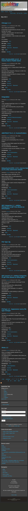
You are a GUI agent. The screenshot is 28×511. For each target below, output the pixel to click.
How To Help (12, 13)
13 (8, 380)
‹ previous (7, 379)
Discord (5, 392)
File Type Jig (6, 242)
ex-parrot (7, 25)
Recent (10, 11)
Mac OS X (9, 47)
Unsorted (9, 45)
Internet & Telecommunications (14, 117)
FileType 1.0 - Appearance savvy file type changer (14, 309)
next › (15, 380)
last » (19, 380)
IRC (5, 389)
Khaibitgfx (4, 450)
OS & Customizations (12, 152)
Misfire (5, 394)
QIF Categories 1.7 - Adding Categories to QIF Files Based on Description (13, 207)
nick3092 (4, 463)
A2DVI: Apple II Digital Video (9, 433)
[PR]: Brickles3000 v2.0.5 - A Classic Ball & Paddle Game (11, 60)
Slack (5, 395)
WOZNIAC (4, 455)
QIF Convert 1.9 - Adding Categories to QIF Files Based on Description (14, 276)
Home (2, 11)
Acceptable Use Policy (7, 475)
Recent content (6, 404)
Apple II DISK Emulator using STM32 (10, 431)
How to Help (14, 494)
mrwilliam (4, 447)
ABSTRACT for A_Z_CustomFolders (14, 133)
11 (23, 379)
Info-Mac (9, 51)
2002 (6, 49)
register (18, 91)
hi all (4, 434)
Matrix (5, 391)
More (25, 440)
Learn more (3, 398)
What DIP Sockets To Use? (8, 436)
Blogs (4, 469)
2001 (6, 123)
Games (9, 43)
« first (3, 379)
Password (4, 413)
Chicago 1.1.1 (6, 23)
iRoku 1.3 (5, 347)
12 (25, 379)
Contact (25, 13)
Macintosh (15, 47)
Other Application (11, 365)
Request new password (8, 418)
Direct (10, 425)
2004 (6, 87)
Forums (6, 11)
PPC (10, 41)
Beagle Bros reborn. (7, 438)
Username (4, 410)
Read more (11, 91)
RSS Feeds (5, 472)
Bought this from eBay (6, 457)
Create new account (7, 416)
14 (10, 380)
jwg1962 (3, 458)
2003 (6, 196)
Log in (15, 91)
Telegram (6, 397)
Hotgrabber (5, 97)
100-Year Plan (19, 13)
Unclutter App (16, 425)
